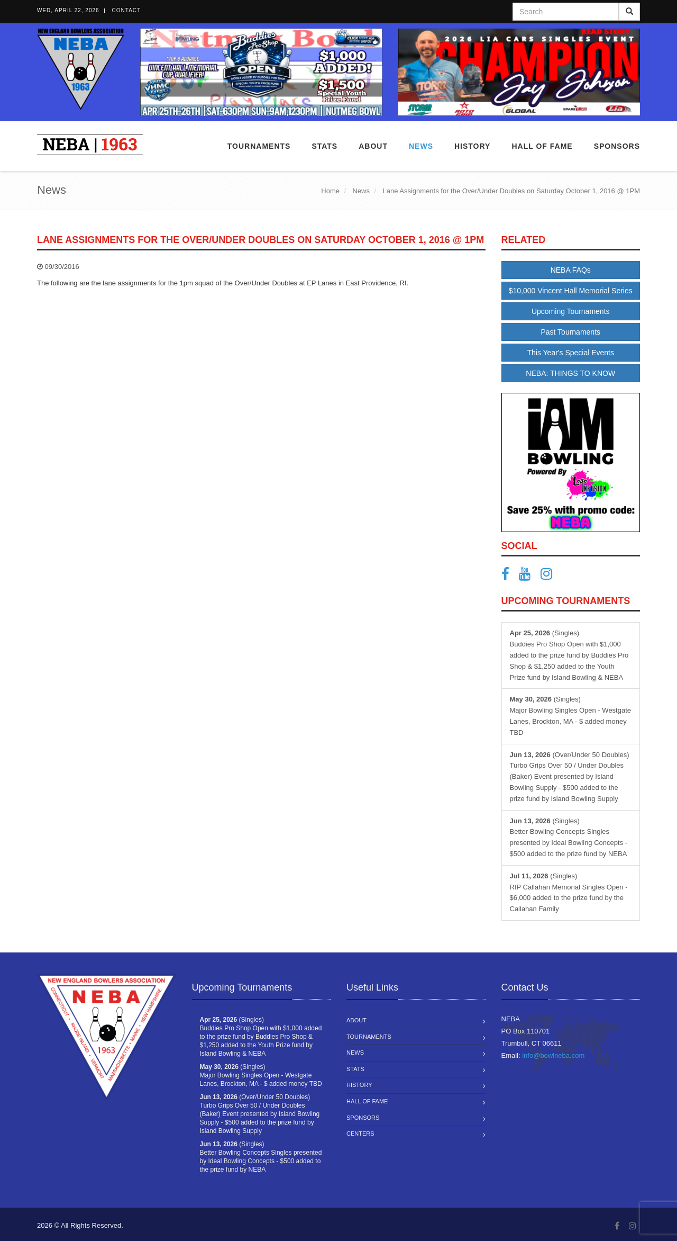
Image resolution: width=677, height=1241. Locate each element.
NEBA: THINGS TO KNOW (570, 373)
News (421, 146)
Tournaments (259, 146)
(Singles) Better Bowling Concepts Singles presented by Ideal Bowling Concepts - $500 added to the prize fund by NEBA (569, 837)
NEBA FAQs (571, 270)
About (373, 146)
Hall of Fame (541, 146)
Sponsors (617, 146)
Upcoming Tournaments (571, 311)
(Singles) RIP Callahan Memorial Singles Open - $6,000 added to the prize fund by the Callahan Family (569, 892)
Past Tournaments (570, 332)
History (359, 1085)
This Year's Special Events (570, 352)
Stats (324, 146)
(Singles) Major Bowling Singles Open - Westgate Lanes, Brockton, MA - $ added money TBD (571, 715)
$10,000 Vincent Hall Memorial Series (571, 290)
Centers (360, 1133)
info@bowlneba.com (553, 1055)
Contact (126, 10)
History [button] (472, 146)
